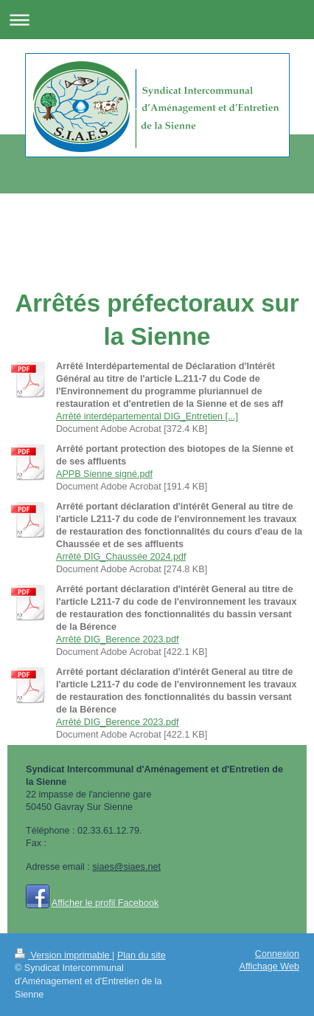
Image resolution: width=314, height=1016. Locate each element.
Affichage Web (269, 966)
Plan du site (141, 955)
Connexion (277, 954)
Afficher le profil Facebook (105, 903)
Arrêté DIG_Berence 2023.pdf (117, 639)
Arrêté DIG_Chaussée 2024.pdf (121, 557)
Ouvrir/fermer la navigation (157, 19)
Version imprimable (63, 955)
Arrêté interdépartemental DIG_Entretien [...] (147, 416)
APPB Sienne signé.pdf (104, 474)
